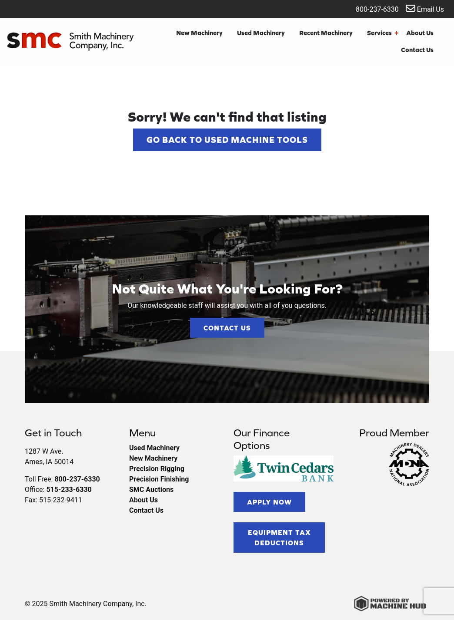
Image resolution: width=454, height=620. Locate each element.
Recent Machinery (326, 32)
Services (383, 33)
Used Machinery (261, 32)
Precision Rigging (156, 469)
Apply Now (269, 502)
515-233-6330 (68, 489)
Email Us (425, 8)
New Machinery (199, 32)
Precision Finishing (159, 479)
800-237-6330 (371, 8)
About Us (420, 32)
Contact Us (417, 49)
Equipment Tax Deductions (279, 537)
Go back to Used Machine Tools (227, 140)
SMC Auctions (151, 489)
